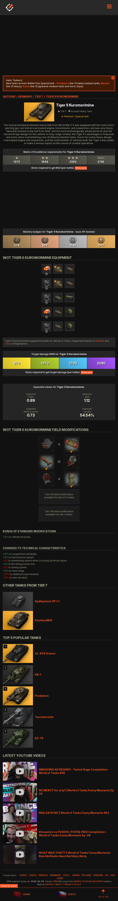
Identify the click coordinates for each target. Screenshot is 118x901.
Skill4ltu (99, 340)
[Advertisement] (59, 45)
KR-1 (38, 674)
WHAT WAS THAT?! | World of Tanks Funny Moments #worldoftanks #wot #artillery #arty (74, 854)
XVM (55, 881)
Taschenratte (44, 717)
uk (106, 875)
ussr (60, 878)
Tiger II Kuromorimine (62, 96)
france (43, 875)
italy (66, 875)
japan (76, 875)
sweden (98, 875)
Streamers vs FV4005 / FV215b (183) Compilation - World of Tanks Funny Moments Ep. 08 (73, 833)
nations (9, 96)
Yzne (7, 343)
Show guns (80, 168)
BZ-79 (39, 738)
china (23, 875)
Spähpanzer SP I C (47, 601)
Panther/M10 (43, 620)
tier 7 (39, 96)
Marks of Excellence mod (88, 881)
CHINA (21, 894)
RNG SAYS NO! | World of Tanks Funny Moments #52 (74, 812)
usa (112, 875)
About (59, 884)
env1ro (49, 884)
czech (33, 875)
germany (25, 96)
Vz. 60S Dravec (45, 653)
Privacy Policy (73, 884)
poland (86, 875)
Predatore (42, 695)
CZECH (67, 894)
